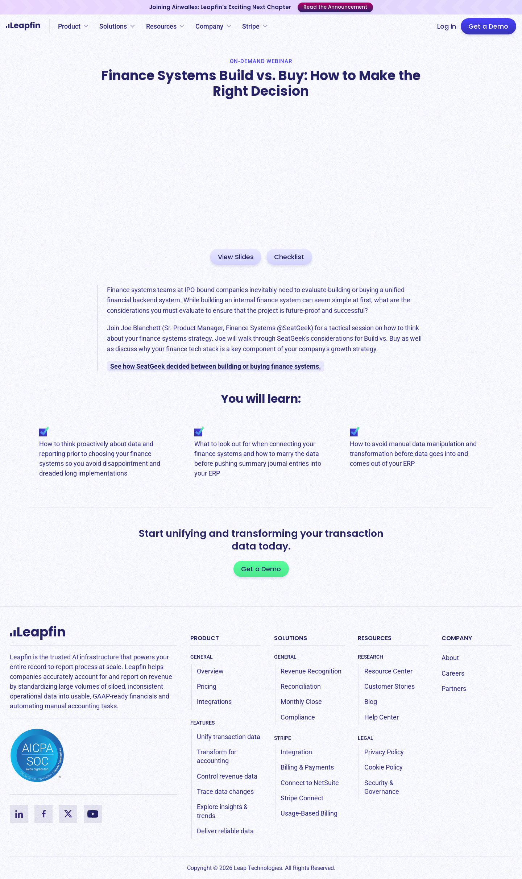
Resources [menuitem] (375, 638)
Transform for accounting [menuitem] (216, 756)
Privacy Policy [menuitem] (384, 752)
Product (69, 26)
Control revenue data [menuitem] (227, 776)
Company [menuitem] (457, 638)
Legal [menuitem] (365, 738)
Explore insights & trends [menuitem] (222, 811)
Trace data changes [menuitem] (225, 791)
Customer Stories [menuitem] (389, 686)
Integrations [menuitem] (214, 701)
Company (209, 26)
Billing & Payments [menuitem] (307, 767)
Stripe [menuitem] (282, 738)
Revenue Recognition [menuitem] (311, 671)
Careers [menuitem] (453, 673)
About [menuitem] (450, 658)
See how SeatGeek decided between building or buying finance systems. (215, 366)
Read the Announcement (335, 7)
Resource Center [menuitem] (388, 671)
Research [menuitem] (370, 657)
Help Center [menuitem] (381, 717)
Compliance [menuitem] (298, 717)
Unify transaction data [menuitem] (228, 737)
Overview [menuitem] (210, 671)
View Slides (236, 256)
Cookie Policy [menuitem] (383, 767)
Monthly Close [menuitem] (301, 701)
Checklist (289, 256)
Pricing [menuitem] (206, 686)
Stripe (251, 26)
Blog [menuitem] (370, 701)
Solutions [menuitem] (290, 638)
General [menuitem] (201, 657)
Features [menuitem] (202, 723)
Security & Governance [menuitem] (381, 787)
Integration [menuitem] (296, 752)
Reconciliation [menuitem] (301, 686)
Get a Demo (488, 26)
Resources (161, 26)
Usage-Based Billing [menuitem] (309, 813)
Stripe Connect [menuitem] (302, 798)
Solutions (113, 26)
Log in (446, 26)
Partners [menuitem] (454, 688)
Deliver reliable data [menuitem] (225, 831)
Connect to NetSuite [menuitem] (310, 783)
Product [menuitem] (204, 638)
